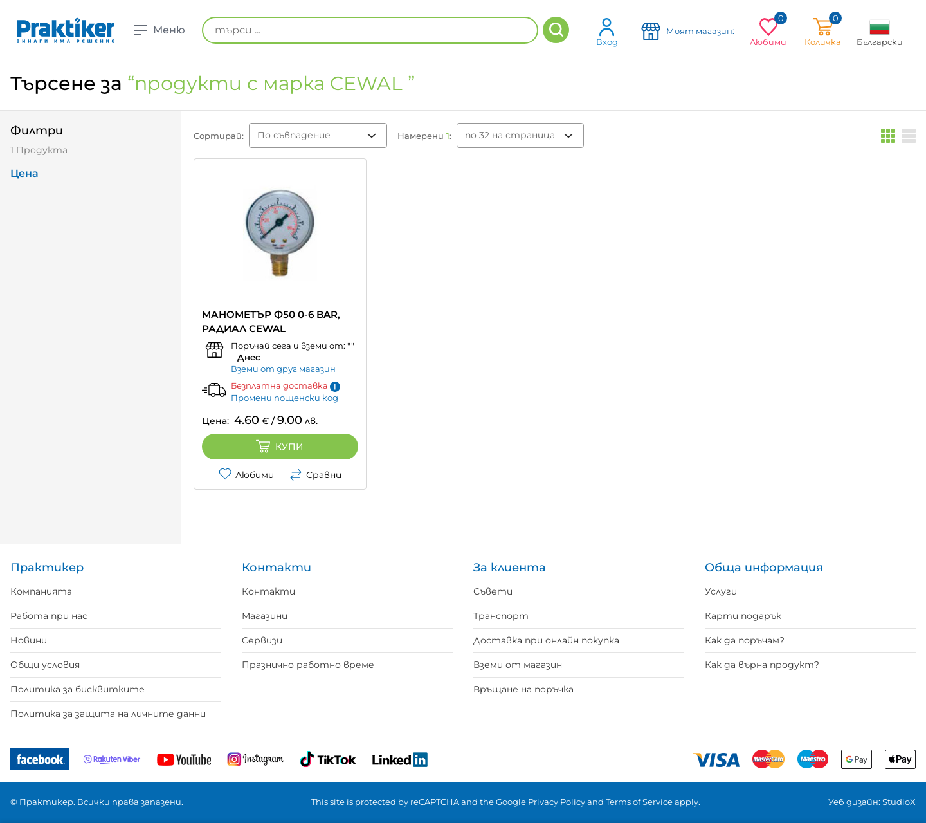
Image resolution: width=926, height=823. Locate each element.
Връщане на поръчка (523, 689)
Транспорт (501, 616)
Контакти (268, 591)
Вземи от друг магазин (283, 369)
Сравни (315, 474)
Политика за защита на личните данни (108, 713)
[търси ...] (370, 30)
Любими (246, 474)
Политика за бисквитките (77, 689)
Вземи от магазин (517, 664)
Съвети (493, 591)
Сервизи (262, 640)
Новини (28, 640)
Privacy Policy (556, 802)
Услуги (721, 591)
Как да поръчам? (745, 640)
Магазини (264, 616)
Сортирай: (219, 136)
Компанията (41, 591)
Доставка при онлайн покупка (546, 640)
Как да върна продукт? (762, 664)
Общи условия (45, 664)
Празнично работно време (308, 664)
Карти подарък (743, 616)
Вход (607, 32)
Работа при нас (48, 616)
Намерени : (424, 136)
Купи (280, 446)
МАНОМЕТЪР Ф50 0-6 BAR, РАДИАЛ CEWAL (271, 321)
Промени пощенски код (284, 398)
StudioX (899, 802)
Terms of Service (639, 802)
